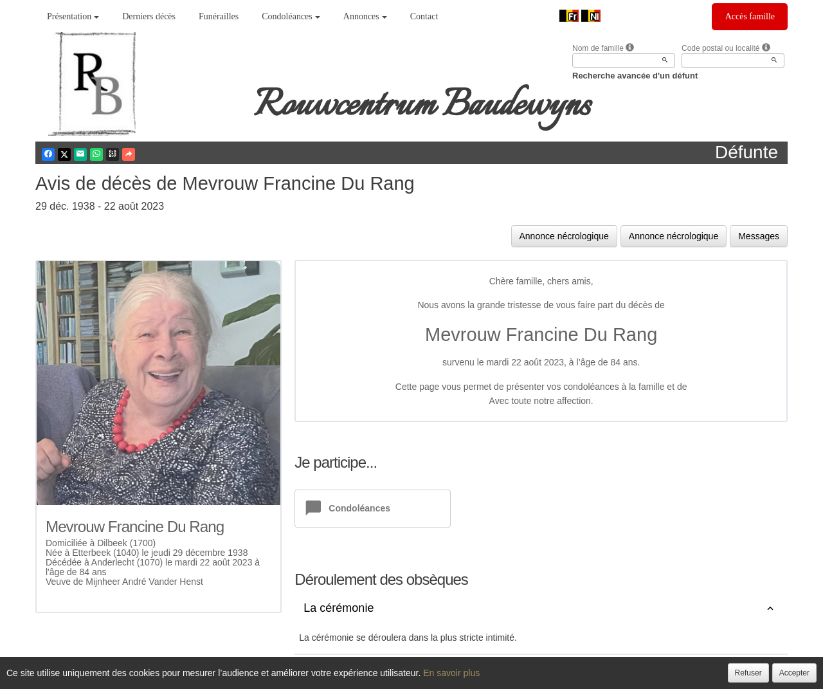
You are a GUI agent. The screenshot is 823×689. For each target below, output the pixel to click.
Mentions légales (518, 677)
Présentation (73, 16)
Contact (424, 16)
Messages (758, 236)
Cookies (460, 677)
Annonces (365, 16)
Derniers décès (149, 16)
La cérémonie (338, 608)
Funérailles (219, 16)
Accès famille (750, 16)
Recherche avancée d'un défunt (635, 75)
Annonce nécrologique (564, 236)
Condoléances (291, 16)
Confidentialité (407, 677)
